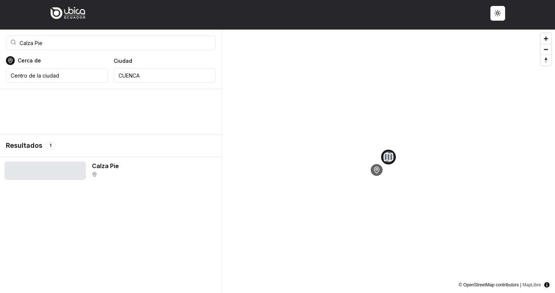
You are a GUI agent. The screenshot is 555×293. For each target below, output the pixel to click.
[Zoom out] (546, 49)
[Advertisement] (111, 111)
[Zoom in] (546, 38)
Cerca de (29, 60)
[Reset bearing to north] (546, 60)
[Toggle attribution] (546, 284)
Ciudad (123, 61)
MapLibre (532, 284)
